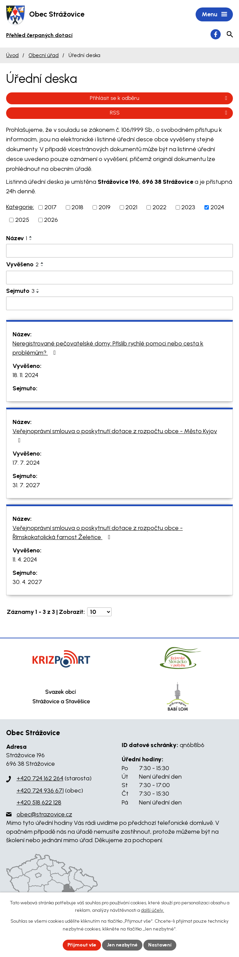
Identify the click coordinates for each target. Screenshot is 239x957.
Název (16, 238)
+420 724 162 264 (40, 778)
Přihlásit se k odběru (160, 98)
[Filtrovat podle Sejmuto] (119, 303)
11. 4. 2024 (25, 559)
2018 (77, 207)
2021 (131, 207)
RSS (170, 112)
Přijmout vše (81, 945)
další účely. (152, 911)
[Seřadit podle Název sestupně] (31, 239)
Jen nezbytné (122, 945)
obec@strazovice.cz (44, 814)
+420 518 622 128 (39, 802)
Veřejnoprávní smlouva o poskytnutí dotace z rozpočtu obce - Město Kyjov (115, 435)
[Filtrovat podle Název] (119, 251)
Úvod (12, 55)
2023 (188, 207)
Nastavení (160, 945)
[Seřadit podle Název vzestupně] (31, 236)
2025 (22, 220)
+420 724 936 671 (40, 790)
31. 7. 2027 (26, 485)
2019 (105, 207)
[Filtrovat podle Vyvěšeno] (119, 277)
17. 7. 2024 (26, 462)
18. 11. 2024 (25, 375)
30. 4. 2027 (27, 582)
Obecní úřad (43, 55)
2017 (50, 207)
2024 (217, 207)
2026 (51, 220)
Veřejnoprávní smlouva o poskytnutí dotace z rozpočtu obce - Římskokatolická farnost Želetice (98, 532)
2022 (159, 207)
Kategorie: (20, 207)
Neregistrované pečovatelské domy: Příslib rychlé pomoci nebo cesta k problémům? (108, 348)
